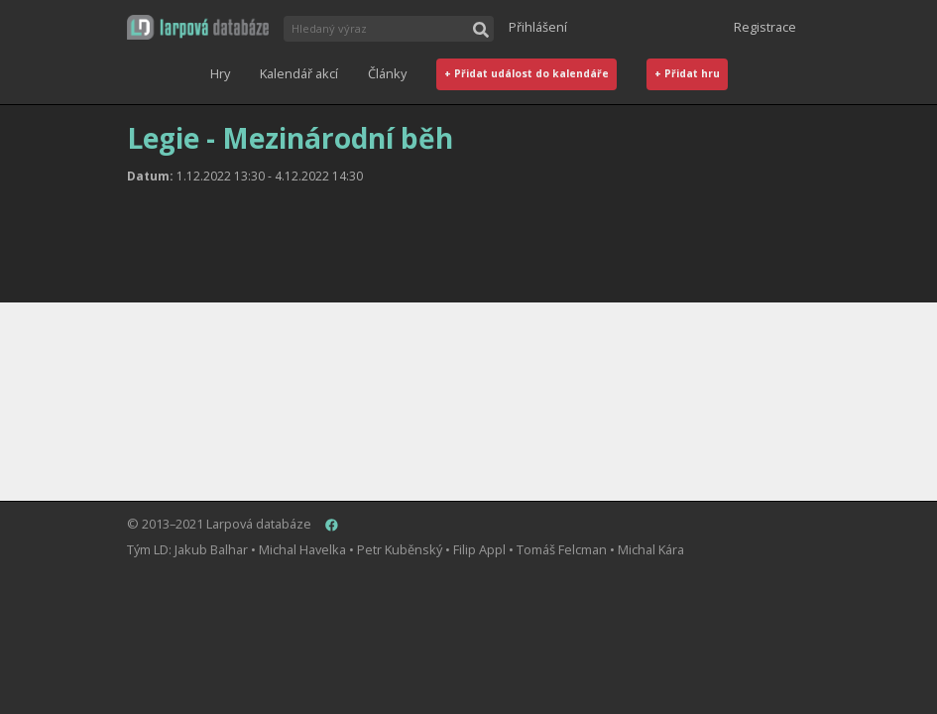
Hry (220, 73)
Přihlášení (538, 27)
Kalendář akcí (299, 73)
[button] (198, 27)
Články (387, 73)
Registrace (765, 27)
